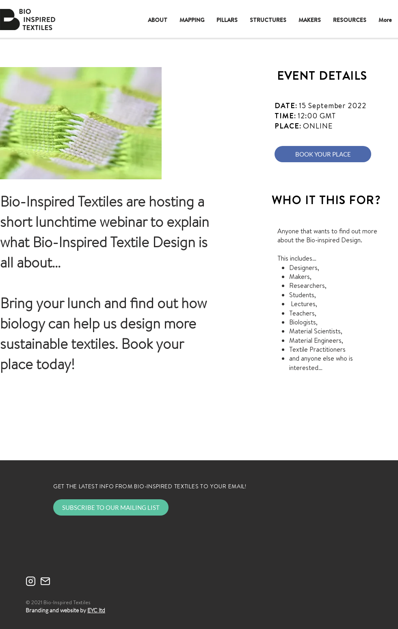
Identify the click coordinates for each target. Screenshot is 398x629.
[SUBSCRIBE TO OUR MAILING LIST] (111, 507)
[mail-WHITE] (45, 581)
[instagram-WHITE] (31, 581)
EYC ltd (96, 610)
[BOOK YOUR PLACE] (323, 154)
